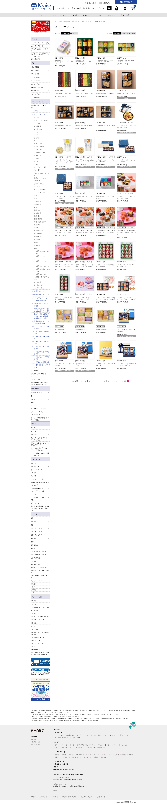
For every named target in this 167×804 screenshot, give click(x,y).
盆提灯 (57, 757)
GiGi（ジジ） (35, 610)
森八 (35, 207)
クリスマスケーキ (81, 755)
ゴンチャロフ (38, 158)
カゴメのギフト (35, 97)
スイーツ (64, 745)
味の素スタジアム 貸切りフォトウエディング (40, 55)
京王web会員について (61, 738)
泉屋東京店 (37, 155)
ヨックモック (38, 129)
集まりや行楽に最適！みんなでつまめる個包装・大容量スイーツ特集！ (41, 316)
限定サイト (56, 790)
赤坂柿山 (37, 245)
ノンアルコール (35, 415)
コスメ (85, 15)
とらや (36, 198)
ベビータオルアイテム (38, 643)
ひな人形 (64, 757)
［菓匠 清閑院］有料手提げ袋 (42, 366)
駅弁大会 (103, 757)
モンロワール (38, 132)
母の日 (117, 755)
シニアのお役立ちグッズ (38, 551)
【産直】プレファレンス (41, 266)
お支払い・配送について (98, 735)
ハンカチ (33, 473)
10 (116, 381)
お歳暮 (64, 755)
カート (133, 8)
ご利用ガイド (107, 3)
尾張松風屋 (37, 236)
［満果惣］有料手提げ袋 (41, 362)
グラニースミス (39, 184)
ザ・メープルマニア (40, 190)
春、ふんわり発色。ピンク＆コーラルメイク (40, 439)
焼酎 (32, 402)
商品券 (55, 767)
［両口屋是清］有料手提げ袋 (41, 332)
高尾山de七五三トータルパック (40, 50)
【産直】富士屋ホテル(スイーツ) (42, 270)
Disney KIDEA (35, 649)
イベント (41, 15)
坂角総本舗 (37, 201)
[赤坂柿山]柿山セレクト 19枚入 (126, 93)
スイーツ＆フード (37, 101)
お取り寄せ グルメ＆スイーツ (86, 745)
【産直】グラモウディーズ (41, 257)
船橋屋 (36, 248)
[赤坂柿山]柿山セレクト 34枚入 (64, 125)
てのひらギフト (58, 761)
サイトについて (60, 735)
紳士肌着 (33, 476)
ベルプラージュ (39, 288)
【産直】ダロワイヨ (40, 274)
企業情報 (33, 797)
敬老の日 (131, 755)
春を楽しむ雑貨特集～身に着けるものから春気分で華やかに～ (40, 508)
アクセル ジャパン (37, 581)
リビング (110, 15)
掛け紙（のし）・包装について (118, 735)
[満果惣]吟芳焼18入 (60, 329)
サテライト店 (36, 744)
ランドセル (88, 757)
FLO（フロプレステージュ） (41, 174)
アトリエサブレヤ (39, 192)
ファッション (97, 15)
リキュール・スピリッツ (38, 412)
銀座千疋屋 (37, 126)
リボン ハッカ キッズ (37, 637)
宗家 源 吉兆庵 (38, 231)
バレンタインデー (95, 755)
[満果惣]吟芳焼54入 (101, 329)
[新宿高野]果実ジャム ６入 (83, 61)
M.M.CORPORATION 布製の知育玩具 (40, 633)
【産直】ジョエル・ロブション (41, 252)
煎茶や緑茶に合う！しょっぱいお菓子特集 (41, 322)
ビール (33, 406)
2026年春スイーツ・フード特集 (42, 305)
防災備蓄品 (34, 545)
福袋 (96, 757)
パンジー (33, 587)
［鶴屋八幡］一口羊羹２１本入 (64, 93)
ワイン (100, 745)
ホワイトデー (108, 755)
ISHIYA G (37, 181)
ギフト (52, 15)
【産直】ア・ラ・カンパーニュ (41, 262)
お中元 (57, 755)
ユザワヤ (33, 590)
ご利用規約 (54, 797)
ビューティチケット (37, 46)
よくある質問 (75, 738)
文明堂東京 (37, 204)
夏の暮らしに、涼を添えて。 (40, 567)
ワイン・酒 (35, 388)
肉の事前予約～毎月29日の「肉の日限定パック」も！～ (40, 384)
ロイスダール (38, 161)
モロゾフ (37, 164)
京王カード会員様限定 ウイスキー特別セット (40, 419)
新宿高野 (37, 138)
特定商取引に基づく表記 (69, 797)
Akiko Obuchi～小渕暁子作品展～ (40, 577)
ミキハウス (34, 613)
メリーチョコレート (40, 152)
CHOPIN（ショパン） (38, 619)
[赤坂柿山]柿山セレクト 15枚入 (105, 93)
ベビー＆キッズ (124, 15)
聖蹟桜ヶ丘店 (36, 742)
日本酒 (107, 745)
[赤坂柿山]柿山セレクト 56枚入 (84, 125)
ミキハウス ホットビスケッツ (40, 616)
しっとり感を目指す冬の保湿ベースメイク (40, 454)
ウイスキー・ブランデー (38, 409)
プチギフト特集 (35, 379)
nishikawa (34, 593)
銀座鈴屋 (37, 225)
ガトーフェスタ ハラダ (41, 120)
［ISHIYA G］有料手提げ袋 (42, 337)
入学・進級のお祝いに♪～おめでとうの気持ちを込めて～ (40, 653)
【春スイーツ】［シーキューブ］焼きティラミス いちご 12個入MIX (126, 232)
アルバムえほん (35, 640)
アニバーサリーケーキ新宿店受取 (41, 327)
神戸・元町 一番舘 (40, 167)
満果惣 (36, 242)
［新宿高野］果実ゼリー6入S (104, 61)
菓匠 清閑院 (38, 219)
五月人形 (73, 757)
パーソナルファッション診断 (40, 43)
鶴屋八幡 (37, 216)
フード (62, 15)
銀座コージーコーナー (41, 178)
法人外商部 (43, 797)
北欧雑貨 (33, 584)
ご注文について (83, 735)
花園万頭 (37, 210)
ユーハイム (37, 141)
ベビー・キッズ (36, 597)
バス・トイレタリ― (37, 532)
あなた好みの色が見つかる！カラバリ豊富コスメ (40, 449)
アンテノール (38, 149)
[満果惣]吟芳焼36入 (81, 329)
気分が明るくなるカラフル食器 (40, 572)
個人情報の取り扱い (87, 797)
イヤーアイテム (35, 564)
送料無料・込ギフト (37, 87)
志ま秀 (36, 228)
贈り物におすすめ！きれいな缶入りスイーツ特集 (41, 310)
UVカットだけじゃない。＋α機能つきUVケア (40, 444)
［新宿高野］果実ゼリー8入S (125, 61)
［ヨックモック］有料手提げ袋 (41, 348)
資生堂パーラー (39, 146)
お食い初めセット (36, 629)
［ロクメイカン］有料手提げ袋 (41, 358)
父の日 (124, 755)
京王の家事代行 (35, 59)
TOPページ (57, 730)
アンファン (37, 187)
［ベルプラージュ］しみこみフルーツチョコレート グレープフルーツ (64, 162)
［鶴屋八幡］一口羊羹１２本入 (84, 93)
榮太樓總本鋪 (38, 233)
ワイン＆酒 (73, 15)
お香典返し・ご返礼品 (60, 764)
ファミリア (34, 626)
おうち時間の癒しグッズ (38, 554)
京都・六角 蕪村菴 (40, 222)
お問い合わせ (91, 3)
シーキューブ (38, 285)
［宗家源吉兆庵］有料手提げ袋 (41, 353)
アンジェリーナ (39, 282)
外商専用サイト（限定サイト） (63, 769)
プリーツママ (35, 503)
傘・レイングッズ (36, 470)
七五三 (80, 757)
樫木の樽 (37, 170)
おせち (71, 755)
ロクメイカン (38, 144)
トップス (37, 195)
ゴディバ (37, 123)
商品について (71, 735)
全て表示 (36, 111)
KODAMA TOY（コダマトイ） (40, 607)
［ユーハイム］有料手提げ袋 (41, 343)
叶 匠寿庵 (37, 239)
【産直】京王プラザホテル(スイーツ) (41, 278)
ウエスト (37, 135)
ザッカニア (34, 646)
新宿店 (34, 739)
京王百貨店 (127, 802)
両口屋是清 (37, 213)
